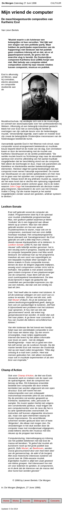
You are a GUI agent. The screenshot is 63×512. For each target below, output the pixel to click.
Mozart (15, 300)
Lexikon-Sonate (16, 244)
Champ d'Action (26, 375)
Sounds (26, 500)
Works (16, 500)
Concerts (55, 500)
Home (6, 500)
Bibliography (40, 500)
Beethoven (38, 448)
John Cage (15, 186)
